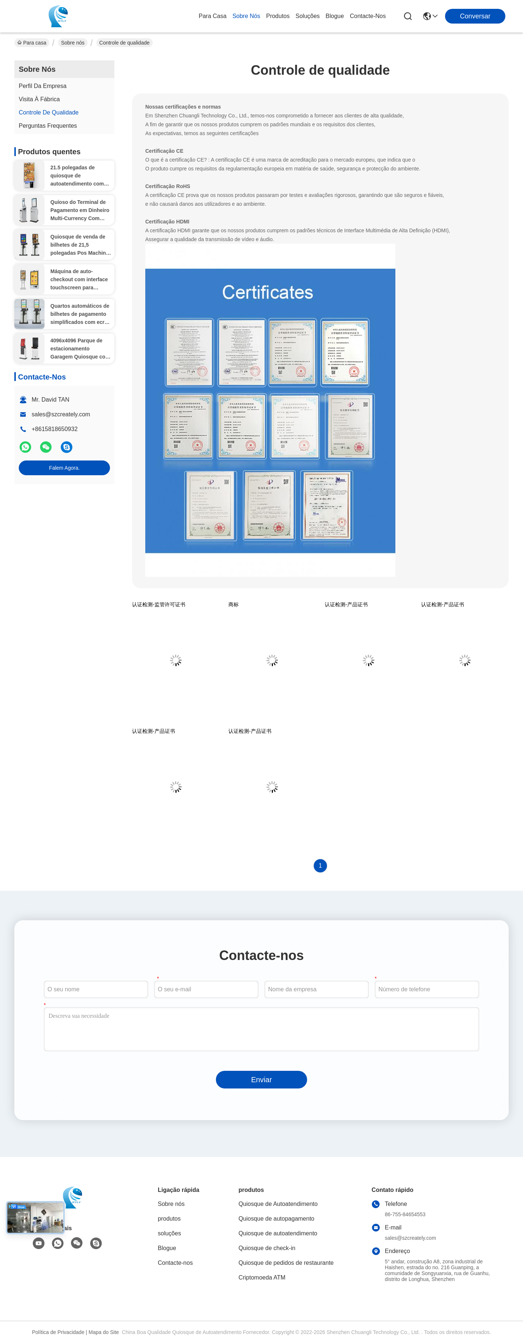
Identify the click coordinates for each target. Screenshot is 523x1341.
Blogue (334, 16)
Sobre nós (246, 16)
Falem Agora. (64, 468)
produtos (277, 16)
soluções (308, 16)
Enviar (261, 1080)
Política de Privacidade (58, 1332)
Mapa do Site (104, 1332)
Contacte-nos (368, 16)
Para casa (213, 16)
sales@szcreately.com (61, 414)
